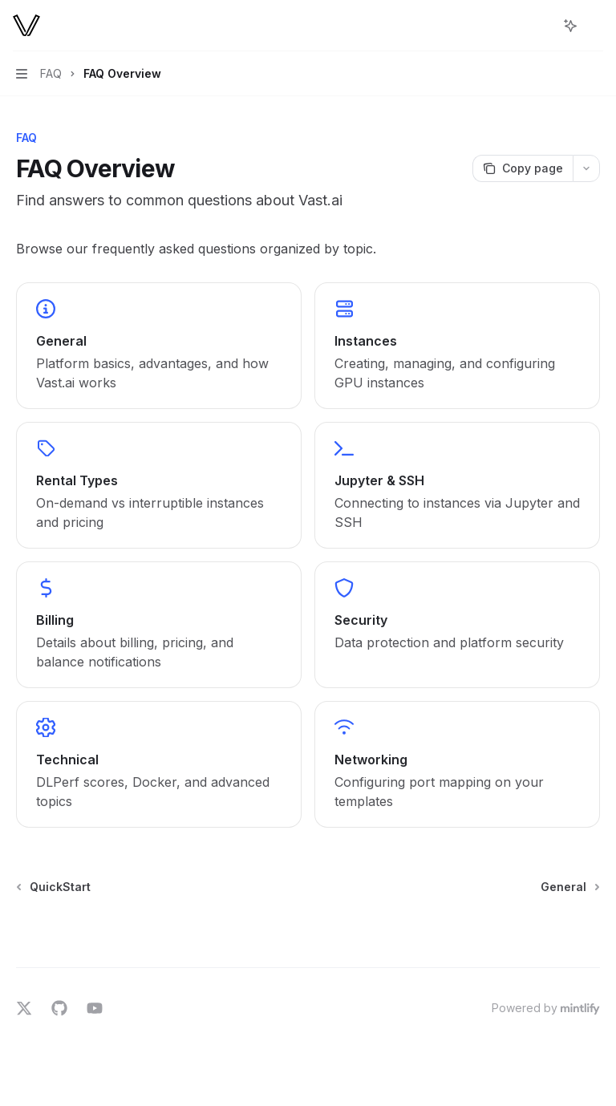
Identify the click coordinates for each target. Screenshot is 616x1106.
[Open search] (540, 25)
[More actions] (595, 25)
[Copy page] (522, 168)
